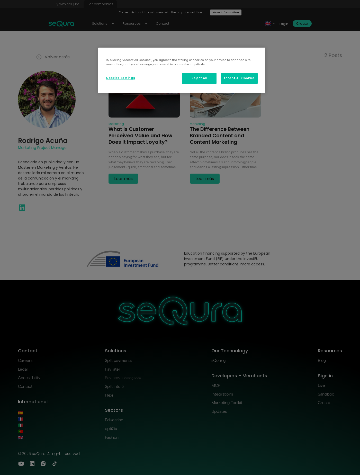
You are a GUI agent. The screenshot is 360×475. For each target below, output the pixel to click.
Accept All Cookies (239, 78)
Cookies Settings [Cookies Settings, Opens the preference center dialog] (120, 78)
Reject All (199, 78)
